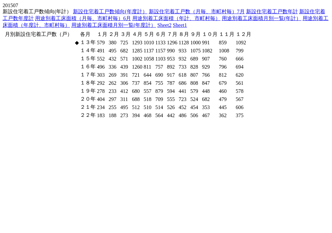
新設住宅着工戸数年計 (272, 11)
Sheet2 (164, 25)
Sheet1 (180, 25)
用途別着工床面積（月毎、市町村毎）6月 (83, 18)
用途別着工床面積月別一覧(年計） (261, 18)
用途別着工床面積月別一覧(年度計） (113, 25)
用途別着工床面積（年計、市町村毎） (176, 18)
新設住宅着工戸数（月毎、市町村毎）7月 (197, 11)
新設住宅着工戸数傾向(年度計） (110, 11)
